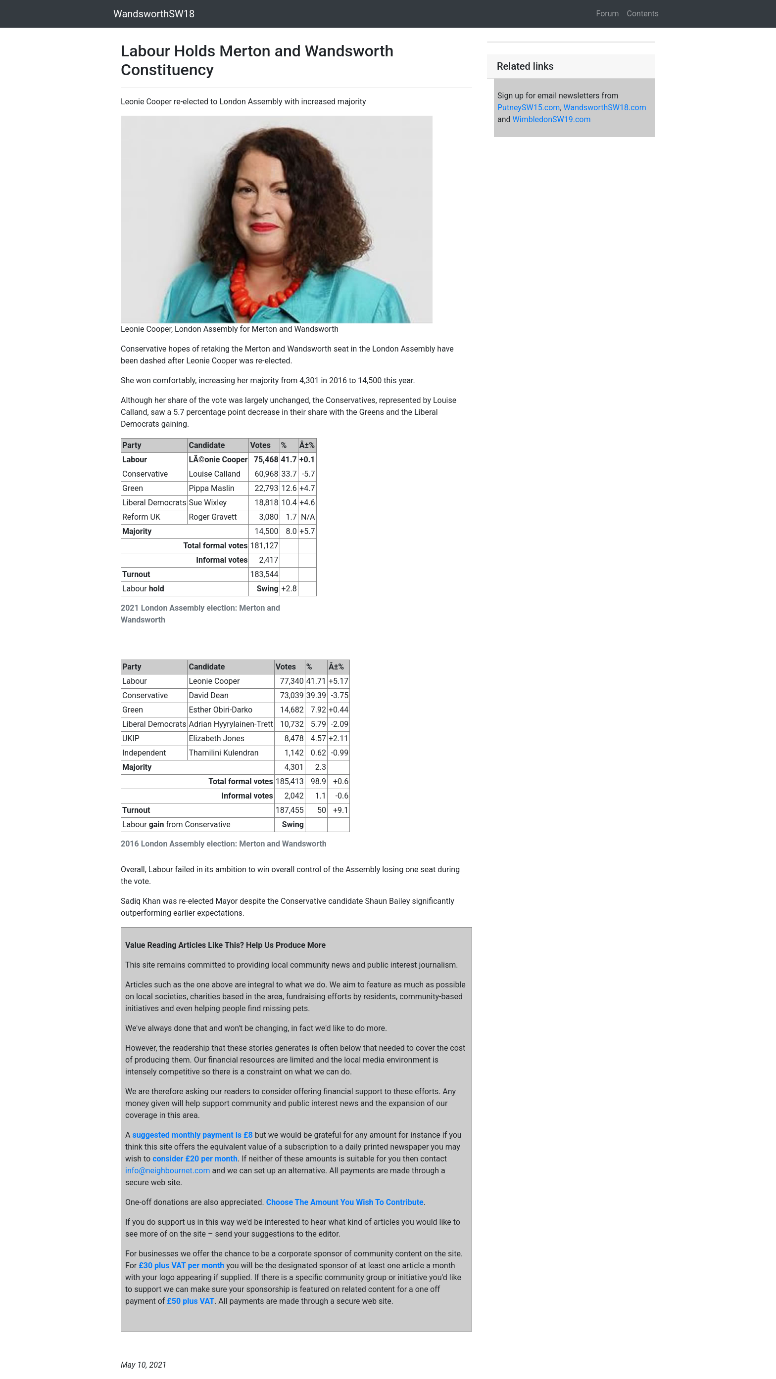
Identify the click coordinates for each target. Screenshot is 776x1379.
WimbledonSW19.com (552, 119)
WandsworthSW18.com (605, 107)
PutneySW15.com (528, 107)
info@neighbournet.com (167, 1170)
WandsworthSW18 (153, 14)
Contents (643, 13)
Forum (607, 13)
